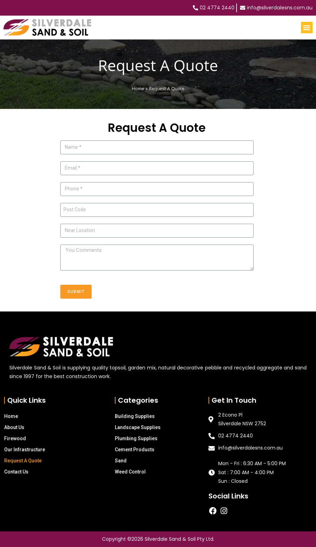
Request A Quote (23, 460)
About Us (14, 427)
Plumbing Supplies (136, 438)
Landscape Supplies (138, 427)
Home (137, 88)
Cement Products (134, 449)
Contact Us (16, 472)
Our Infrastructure (24, 449)
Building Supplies (135, 416)
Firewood (15, 438)
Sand (121, 460)
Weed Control (130, 472)
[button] (307, 27)
